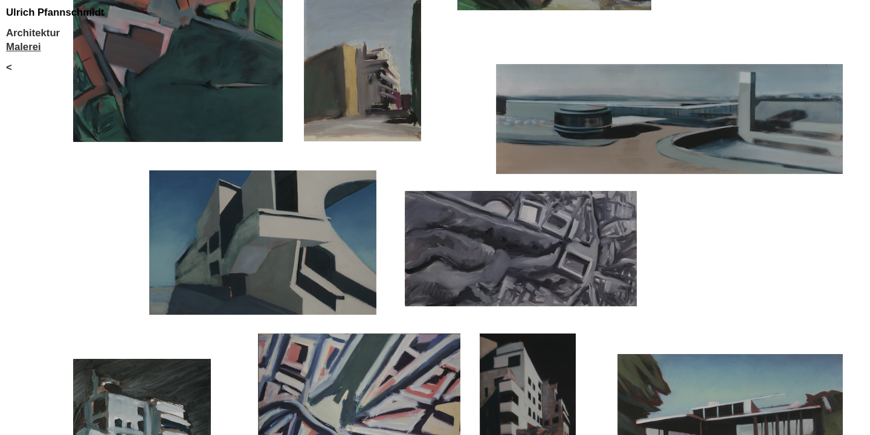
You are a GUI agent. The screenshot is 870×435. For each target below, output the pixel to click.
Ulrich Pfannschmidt (55, 12)
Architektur (33, 33)
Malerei (23, 47)
